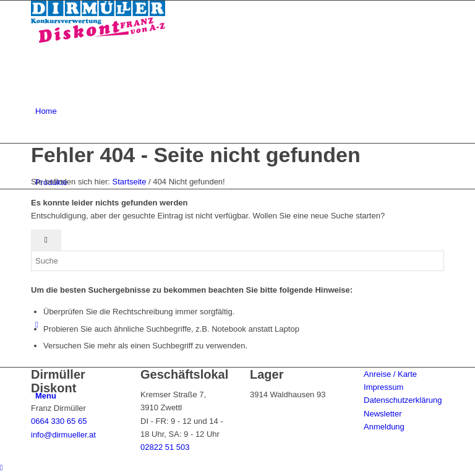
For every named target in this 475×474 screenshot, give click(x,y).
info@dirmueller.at (63, 434)
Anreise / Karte (390, 374)
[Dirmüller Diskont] (98, 40)
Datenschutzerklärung (403, 400)
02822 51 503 (165, 447)
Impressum (383, 387)
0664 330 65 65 (59, 421)
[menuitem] (239, 111)
